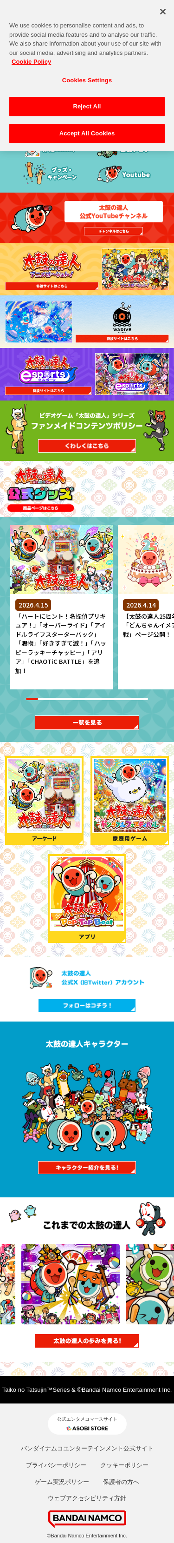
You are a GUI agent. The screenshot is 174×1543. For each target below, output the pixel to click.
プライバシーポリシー (56, 1465)
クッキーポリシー (124, 1465)
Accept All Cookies (87, 127)
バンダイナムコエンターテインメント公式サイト (87, 1448)
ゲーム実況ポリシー (62, 1481)
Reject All (87, 100)
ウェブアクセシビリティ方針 (87, 1498)
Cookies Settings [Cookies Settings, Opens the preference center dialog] (87, 74)
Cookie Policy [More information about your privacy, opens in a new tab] (31, 56)
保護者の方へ (121, 1481)
